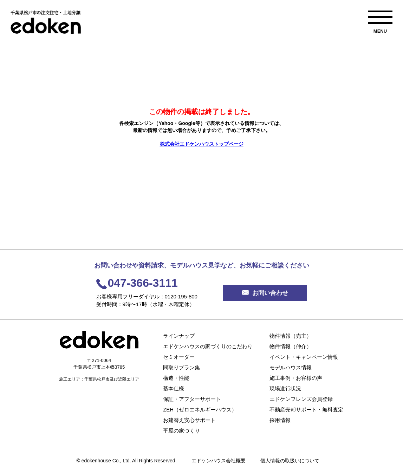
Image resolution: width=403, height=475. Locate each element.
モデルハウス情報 (290, 367)
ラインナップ (179, 336)
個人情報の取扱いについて (289, 460)
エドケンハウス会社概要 (218, 460)
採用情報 (280, 420)
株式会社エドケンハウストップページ (201, 144)
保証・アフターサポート (192, 399)
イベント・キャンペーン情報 (303, 357)
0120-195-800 (181, 296)
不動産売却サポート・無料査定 (306, 410)
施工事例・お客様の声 (295, 378)
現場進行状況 (285, 388)
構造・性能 (176, 378)
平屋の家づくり (181, 431)
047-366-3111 (143, 283)
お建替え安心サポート (189, 420)
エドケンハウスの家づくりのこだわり (208, 346)
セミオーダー (179, 357)
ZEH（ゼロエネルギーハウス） (200, 410)
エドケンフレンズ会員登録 (301, 399)
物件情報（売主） (290, 336)
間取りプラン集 (181, 367)
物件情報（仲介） (290, 346)
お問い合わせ (265, 293)
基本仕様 (173, 388)
